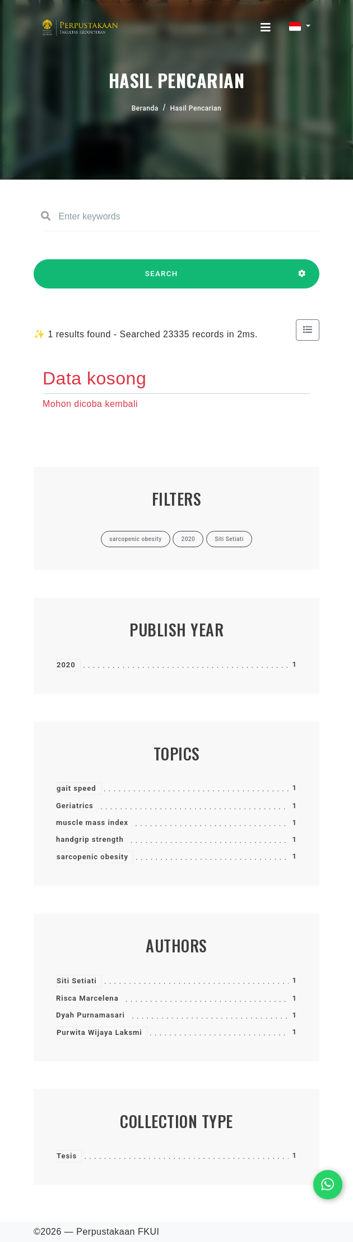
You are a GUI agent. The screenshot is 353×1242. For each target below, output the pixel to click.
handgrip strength (90, 839)
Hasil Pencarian (196, 108)
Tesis (67, 1156)
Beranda (145, 108)
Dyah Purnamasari (90, 1015)
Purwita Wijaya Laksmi (99, 1032)
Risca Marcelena (87, 998)
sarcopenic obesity (92, 857)
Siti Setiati (77, 981)
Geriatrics (75, 805)
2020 (66, 665)
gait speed (76, 788)
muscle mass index (92, 822)
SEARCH (161, 278)
